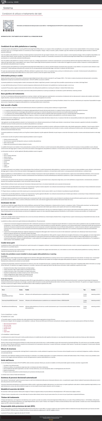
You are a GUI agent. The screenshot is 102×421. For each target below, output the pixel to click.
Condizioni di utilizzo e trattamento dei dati (51, 417)
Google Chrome (7, 327)
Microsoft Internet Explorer (10, 323)
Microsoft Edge (7, 325)
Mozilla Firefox (7, 328)
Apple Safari (7, 331)
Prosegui (51, 419)
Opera (5, 330)
